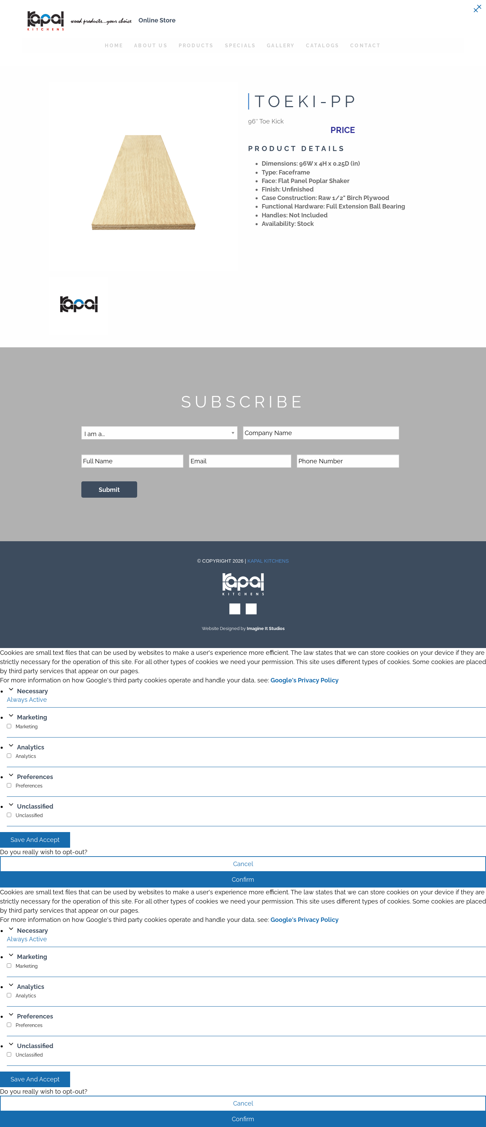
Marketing (32, 717)
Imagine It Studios (266, 628)
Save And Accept (35, 839)
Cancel (243, 863)
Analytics (30, 747)
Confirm (243, 879)
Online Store (157, 20)
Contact (365, 45)
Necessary (32, 691)
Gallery (281, 45)
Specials (240, 45)
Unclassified (35, 806)
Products (196, 45)
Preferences (35, 776)
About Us (151, 45)
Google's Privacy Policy (305, 680)
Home (114, 45)
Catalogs (323, 45)
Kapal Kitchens (268, 561)
